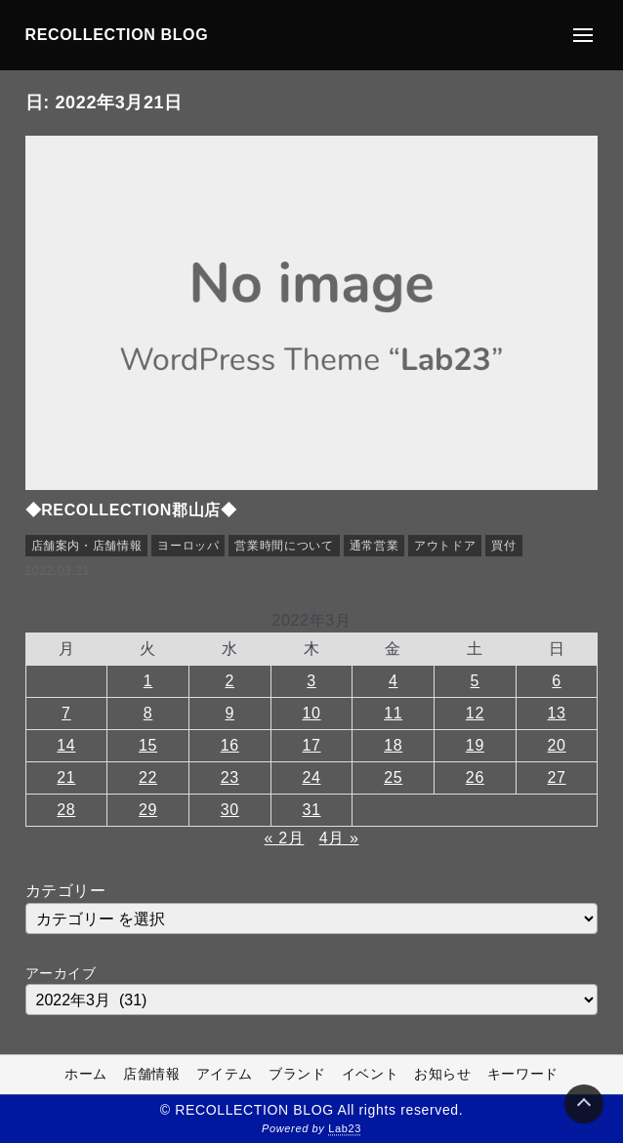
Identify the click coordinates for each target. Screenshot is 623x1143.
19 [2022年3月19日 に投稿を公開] (475, 745)
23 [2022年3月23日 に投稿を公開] (230, 777)
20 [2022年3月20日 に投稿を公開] (557, 745)
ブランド (297, 1074)
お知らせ (443, 1074)
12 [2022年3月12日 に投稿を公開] (475, 713)
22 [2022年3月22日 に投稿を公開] (148, 777)
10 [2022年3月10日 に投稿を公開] (311, 713)
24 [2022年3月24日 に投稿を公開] (311, 777)
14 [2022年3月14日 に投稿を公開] (66, 745)
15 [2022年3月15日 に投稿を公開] (148, 745)
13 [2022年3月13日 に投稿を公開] (557, 713)
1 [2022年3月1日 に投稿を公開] (148, 681)
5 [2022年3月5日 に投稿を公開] (475, 681)
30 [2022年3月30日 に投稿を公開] (230, 809)
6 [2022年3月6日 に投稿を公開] (556, 681)
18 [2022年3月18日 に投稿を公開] (393, 745)
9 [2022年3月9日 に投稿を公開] (230, 713)
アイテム (225, 1074)
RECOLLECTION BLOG (117, 34)
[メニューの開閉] (583, 35)
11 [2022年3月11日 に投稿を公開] (393, 713)
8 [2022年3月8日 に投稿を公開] (148, 713)
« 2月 (285, 838)
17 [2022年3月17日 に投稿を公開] (311, 745)
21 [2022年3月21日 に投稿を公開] (66, 777)
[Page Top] (583, 1103)
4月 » (339, 838)
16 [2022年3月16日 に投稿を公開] (230, 745)
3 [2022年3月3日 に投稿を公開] (311, 681)
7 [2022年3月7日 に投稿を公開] (66, 713)
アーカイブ (61, 973)
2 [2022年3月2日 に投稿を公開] (230, 681)
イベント (370, 1074)
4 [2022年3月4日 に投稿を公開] (393, 681)
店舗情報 (152, 1074)
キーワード (523, 1074)
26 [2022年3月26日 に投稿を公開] (475, 777)
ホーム (85, 1074)
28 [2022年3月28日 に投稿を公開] (66, 809)
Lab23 (344, 1129)
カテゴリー (65, 890)
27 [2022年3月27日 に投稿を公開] (557, 777)
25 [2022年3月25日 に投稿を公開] (393, 777)
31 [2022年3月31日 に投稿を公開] (311, 809)
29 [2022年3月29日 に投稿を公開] (148, 809)
